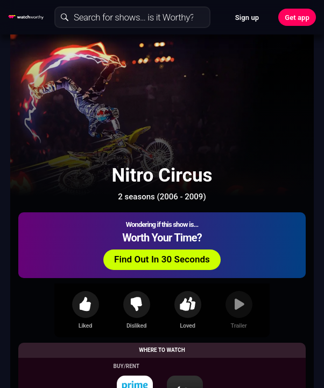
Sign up (247, 17)
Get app (297, 17)
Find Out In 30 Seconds (162, 259)
